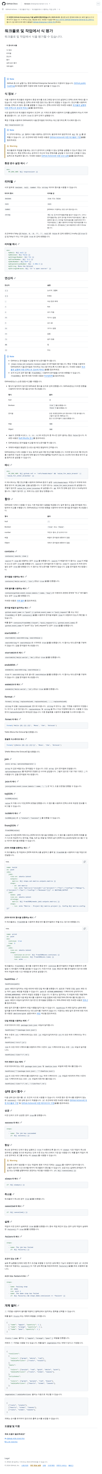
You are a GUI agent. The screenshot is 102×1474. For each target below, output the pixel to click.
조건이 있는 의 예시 (17, 1276)
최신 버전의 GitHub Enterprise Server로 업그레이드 (75, 19)
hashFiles (11, 979)
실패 (8, 1221)
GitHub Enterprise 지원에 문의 (44, 22)
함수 (9, 499)
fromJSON (48, 375)
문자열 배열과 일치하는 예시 (18, 607)
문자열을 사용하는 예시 (16, 576)
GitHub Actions (11, 9)
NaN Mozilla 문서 (26, 438)
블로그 (71, 1465)
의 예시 (15, 652)
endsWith (11, 664)
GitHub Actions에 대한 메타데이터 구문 (37, 1103)
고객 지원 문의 (11, 1442)
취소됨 (9, 1194)
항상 (8, 1145)
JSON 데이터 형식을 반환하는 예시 (20, 917)
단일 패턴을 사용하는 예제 (17, 1020)
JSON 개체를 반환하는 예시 (17, 848)
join (8, 759)
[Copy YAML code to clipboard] (84, 861)
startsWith (12, 633)
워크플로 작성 (24, 9)
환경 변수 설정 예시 (16, 163)
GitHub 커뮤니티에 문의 (15, 1438)
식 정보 (10, 93)
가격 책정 (51, 1465)
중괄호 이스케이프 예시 (16, 739)
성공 (8, 1110)
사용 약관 (24, 1465)
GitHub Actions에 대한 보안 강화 (55, 156)
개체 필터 (21, 600)
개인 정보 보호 (35, 1465)
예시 (8, 465)
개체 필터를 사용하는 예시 (17, 588)
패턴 (39, 1013)
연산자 (10, 278)
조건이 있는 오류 (13, 1258)
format (10, 696)
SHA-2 (85, 1000)
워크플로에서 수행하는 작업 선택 (44, 9)
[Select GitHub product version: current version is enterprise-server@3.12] (37, 4)
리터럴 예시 (12, 244)
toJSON (10, 793)
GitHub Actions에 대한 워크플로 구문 (65, 137)
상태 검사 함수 (15, 1091)
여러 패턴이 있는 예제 (15, 1061)
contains (11, 551)
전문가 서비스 (61, 1465)
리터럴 (10, 181)
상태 (44, 1465)
